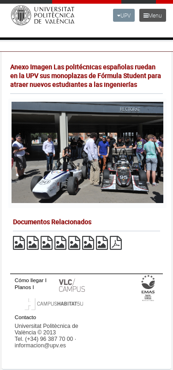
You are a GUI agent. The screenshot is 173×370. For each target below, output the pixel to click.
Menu (152, 15)
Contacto (25, 317)
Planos (23, 287)
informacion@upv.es (40, 345)
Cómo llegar (29, 280)
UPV (124, 15)
